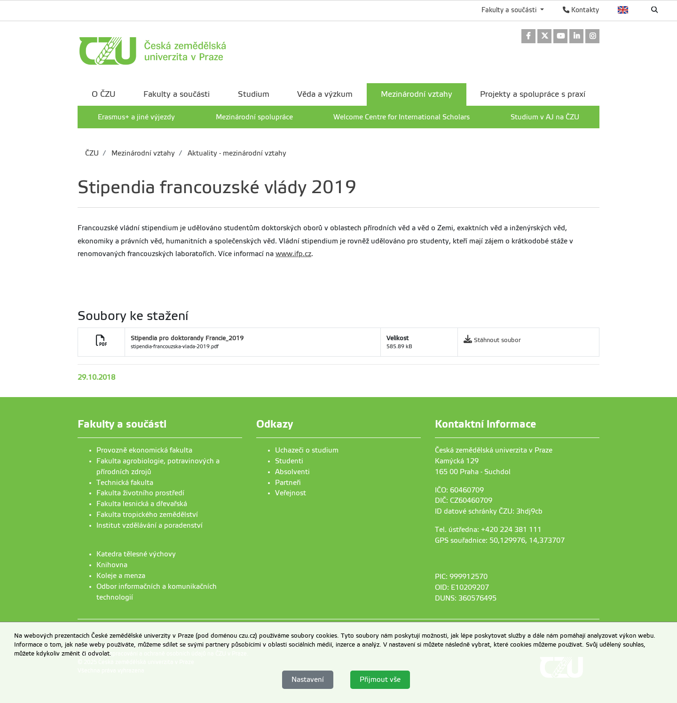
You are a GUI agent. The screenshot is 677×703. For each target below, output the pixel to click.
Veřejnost (290, 493)
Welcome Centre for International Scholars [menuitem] (401, 117)
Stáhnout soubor (497, 340)
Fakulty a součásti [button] (509, 10)
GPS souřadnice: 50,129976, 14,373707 (500, 540)
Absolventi (292, 472)
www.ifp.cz (293, 254)
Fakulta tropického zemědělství (147, 514)
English (623, 10)
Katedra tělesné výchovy (136, 554)
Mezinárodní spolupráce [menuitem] (254, 117)
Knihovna (111, 565)
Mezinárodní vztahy (142, 153)
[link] (528, 37)
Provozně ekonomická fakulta (144, 450)
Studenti (289, 461)
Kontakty (581, 10)
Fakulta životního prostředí (140, 493)
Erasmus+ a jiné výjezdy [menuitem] (136, 117)
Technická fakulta (124, 482)
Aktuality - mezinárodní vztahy (236, 153)
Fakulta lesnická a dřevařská (141, 504)
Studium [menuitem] (253, 94)
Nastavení (307, 679)
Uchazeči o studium (306, 450)
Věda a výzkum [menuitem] (325, 94)
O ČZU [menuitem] (104, 94)
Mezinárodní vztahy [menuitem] (416, 94)
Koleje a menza (120, 575)
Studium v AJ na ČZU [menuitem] (545, 117)
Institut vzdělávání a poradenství (149, 525)
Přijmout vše (380, 679)
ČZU (92, 153)
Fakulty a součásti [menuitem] (176, 94)
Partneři (288, 482)
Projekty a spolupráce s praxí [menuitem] (532, 94)
